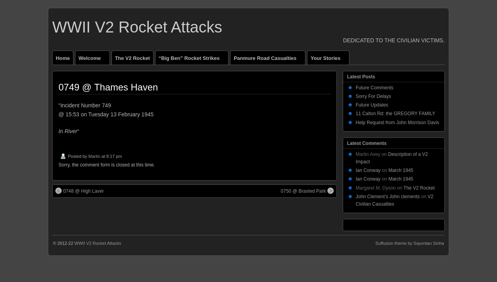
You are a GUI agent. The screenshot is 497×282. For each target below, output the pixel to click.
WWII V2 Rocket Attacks (137, 27)
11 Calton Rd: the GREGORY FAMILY (395, 113)
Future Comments (374, 87)
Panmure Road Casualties (268, 60)
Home (63, 58)
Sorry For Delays (373, 96)
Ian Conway (368, 170)
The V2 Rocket (132, 58)
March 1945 (400, 170)
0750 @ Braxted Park (307, 191)
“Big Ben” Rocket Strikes (192, 60)
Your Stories (329, 60)
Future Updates (372, 105)
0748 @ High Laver (79, 191)
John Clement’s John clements (388, 196)
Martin (94, 156)
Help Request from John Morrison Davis (397, 122)
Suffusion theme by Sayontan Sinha (409, 243)
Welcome (93, 60)
